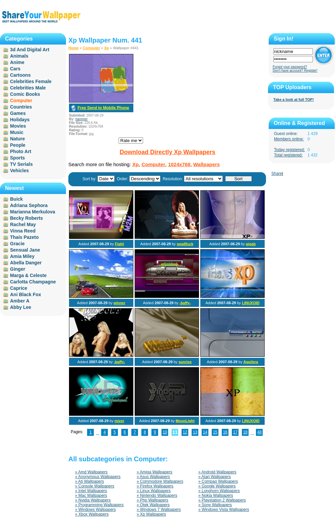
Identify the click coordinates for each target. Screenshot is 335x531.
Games (18, 113)
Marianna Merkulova (32, 211)
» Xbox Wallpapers (92, 514)
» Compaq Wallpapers (218, 481)
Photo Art (20, 151)
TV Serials (21, 164)
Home (73, 48)
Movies (18, 126)
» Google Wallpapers (217, 486)
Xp (106, 48)
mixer (119, 421)
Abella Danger (26, 262)
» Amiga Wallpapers (154, 472)
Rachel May (23, 224)
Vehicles (19, 170)
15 (215, 432)
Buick (16, 199)
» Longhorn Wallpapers (219, 490)
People (17, 145)
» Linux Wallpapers (154, 490)
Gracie (17, 243)
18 (245, 432)
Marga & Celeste (28, 275)
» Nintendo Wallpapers (157, 495)
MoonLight (185, 421)
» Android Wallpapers (217, 472)
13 (195, 432)
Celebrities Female (31, 81)
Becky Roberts (26, 218)
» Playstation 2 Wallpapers (222, 500)
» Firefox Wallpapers (155, 486)
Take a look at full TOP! (293, 99)
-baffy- (185, 303)
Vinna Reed (23, 231)
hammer (81, 119)
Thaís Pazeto (24, 237)
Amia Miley (22, 256)
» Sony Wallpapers (215, 505)
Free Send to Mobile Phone (103, 108)
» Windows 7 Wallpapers (159, 509)
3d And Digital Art (29, 49)
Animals (19, 56)
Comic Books (25, 94)
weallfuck (185, 244)
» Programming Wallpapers (99, 505)
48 (259, 432)
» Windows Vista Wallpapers (223, 509)
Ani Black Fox (25, 294)
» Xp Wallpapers (151, 514)
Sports (17, 157)
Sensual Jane (25, 250)
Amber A (19, 301)
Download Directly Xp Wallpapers (167, 152)
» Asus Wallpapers (153, 476)
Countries (21, 107)
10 (165, 432)
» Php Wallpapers (152, 500)
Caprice (18, 288)
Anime (17, 62)
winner (119, 303)
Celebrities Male (28, 87)
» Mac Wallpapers (91, 495)
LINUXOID (251, 303)
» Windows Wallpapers (95, 509)
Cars (15, 68)
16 (225, 432)
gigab (251, 244)
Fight (119, 244)
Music (16, 132)
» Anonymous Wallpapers (98, 476)
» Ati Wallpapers (89, 481)
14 (205, 432)
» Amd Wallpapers (91, 472)
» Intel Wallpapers (91, 490)
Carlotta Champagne (33, 281)
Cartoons (20, 75)
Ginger (17, 269)
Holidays (19, 119)
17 (235, 432)
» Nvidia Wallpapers (93, 500)
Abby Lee (20, 307)
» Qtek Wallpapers (153, 505)
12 (185, 432)
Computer (91, 48)
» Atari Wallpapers (214, 476)
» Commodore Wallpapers (160, 481)
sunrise (185, 362)
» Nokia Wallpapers (215, 495)
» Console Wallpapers (94, 486)
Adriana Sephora (29, 205)
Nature (17, 138)
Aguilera (250, 362)
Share (276, 173)
